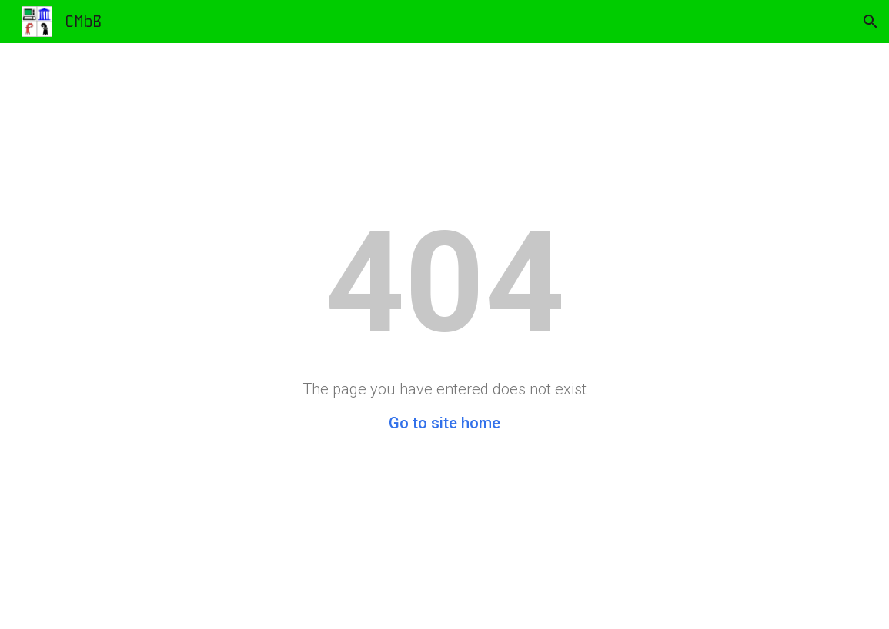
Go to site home (444, 423)
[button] (870, 21)
